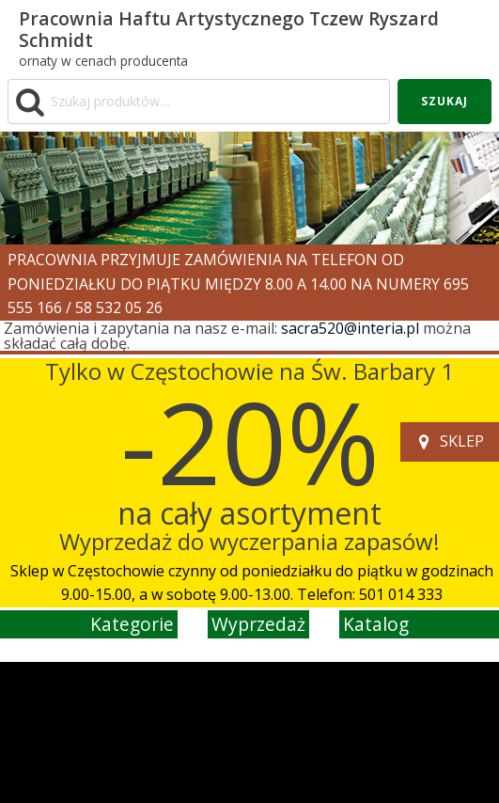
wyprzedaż (258, 624)
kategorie (132, 624)
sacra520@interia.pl (350, 328)
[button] (449, 442)
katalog (376, 624)
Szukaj (444, 101)
